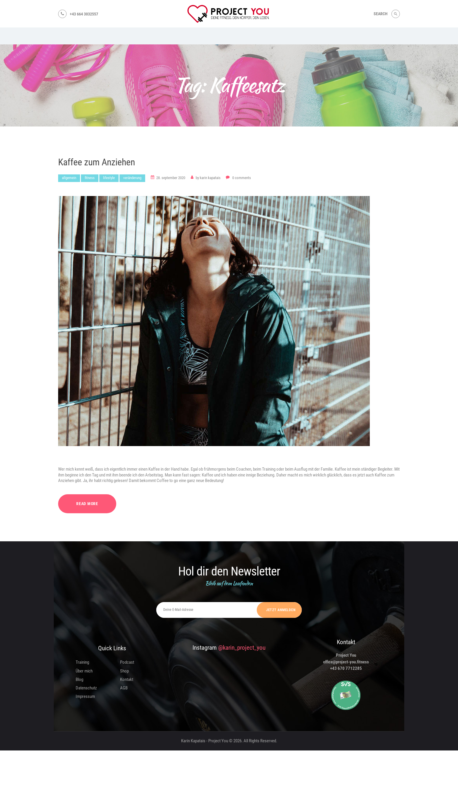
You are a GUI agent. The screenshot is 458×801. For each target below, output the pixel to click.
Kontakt (126, 679)
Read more (87, 503)
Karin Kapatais (208, 178)
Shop (124, 671)
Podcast (127, 662)
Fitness (90, 178)
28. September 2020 (170, 178)
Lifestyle (109, 178)
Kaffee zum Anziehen (96, 162)
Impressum (85, 696)
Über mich (84, 671)
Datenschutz (86, 688)
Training (82, 662)
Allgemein (69, 178)
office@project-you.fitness (346, 662)
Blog (79, 679)
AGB (124, 688)
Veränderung (132, 178)
